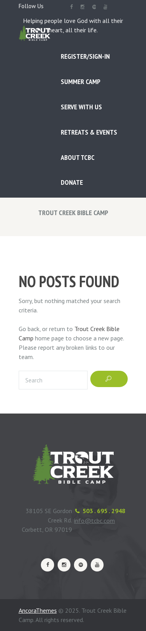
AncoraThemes (38, 610)
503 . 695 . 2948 (104, 511)
